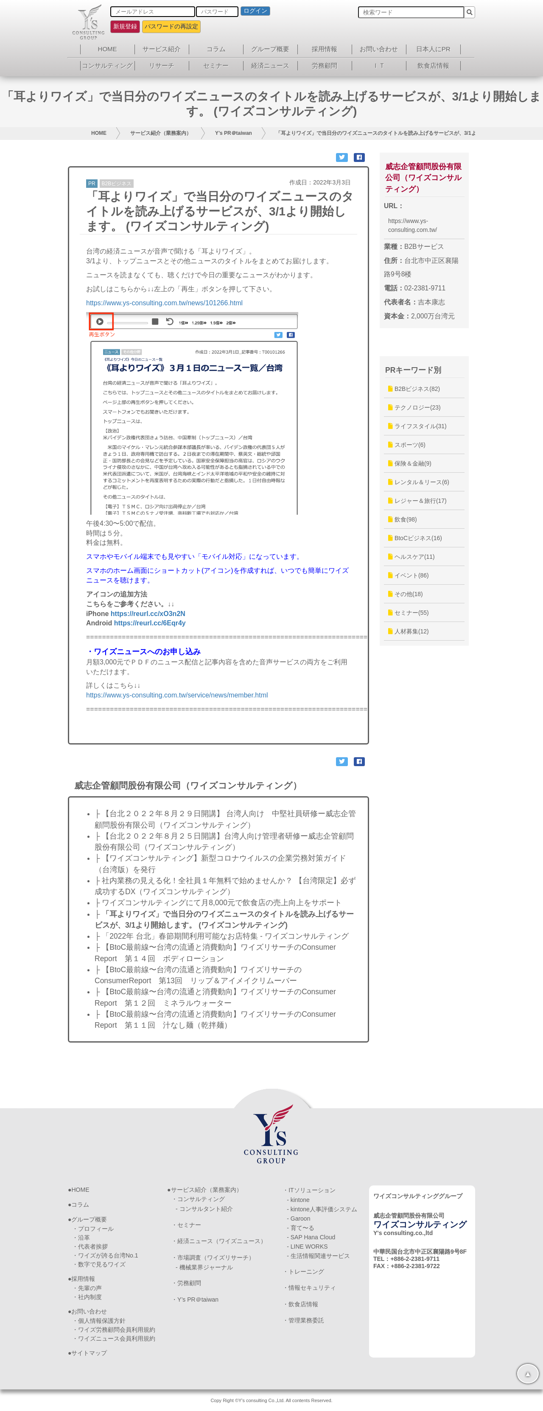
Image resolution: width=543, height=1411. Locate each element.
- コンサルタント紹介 (204, 1208)
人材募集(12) (408, 631)
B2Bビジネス (117, 184)
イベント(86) (408, 575)
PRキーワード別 (413, 370)
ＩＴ (378, 65)
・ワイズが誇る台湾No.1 (105, 1255)
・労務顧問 (186, 1283)
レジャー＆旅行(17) (417, 500)
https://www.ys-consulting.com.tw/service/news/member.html (177, 695)
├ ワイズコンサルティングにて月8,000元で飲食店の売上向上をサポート (218, 902)
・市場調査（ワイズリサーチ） (213, 1257)
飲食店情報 (433, 65)
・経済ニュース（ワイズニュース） (218, 1241)
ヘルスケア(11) (411, 556)
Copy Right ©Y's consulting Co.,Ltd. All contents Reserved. (271, 1400)
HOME (107, 49)
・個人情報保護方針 (99, 1320)
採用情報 (324, 49)
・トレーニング (303, 1271)
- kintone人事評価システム (322, 1209)
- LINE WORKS (307, 1246)
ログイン (255, 10)
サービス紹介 (162, 49)
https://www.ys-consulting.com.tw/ (412, 225)
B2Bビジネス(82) (414, 388)
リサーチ (161, 65)
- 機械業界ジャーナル (204, 1267)
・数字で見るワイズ (99, 1264)
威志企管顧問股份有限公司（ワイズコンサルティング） (423, 177)
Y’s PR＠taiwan (233, 133)
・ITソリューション (309, 1190)
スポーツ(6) (406, 444)
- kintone (298, 1199)
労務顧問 (324, 65)
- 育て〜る (300, 1227)
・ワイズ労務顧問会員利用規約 (113, 1329)
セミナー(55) (408, 612)
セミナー (216, 65)
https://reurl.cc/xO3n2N (148, 613)
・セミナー (186, 1224)
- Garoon (298, 1218)
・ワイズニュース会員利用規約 (113, 1338)
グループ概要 (270, 49)
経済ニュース (270, 65)
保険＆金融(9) (409, 463)
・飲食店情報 (300, 1304)
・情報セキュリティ (309, 1287)
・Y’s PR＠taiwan (194, 1299)
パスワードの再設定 (171, 26)
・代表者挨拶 (90, 1246)
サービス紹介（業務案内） (160, 133)
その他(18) (405, 594)
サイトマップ (89, 1353)
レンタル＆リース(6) (418, 482)
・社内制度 (87, 1297)
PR (91, 184)
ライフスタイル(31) (417, 426)
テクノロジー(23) (414, 407)
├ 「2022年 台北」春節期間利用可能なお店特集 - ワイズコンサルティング (222, 936)
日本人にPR (433, 49)
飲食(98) (402, 519)
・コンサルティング (198, 1199)
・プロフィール (93, 1228)
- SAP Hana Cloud (311, 1237)
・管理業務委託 (303, 1320)
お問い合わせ (379, 49)
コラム (216, 49)
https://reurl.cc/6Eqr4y (150, 623)
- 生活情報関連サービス (318, 1255)
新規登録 (125, 26)
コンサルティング (107, 65)
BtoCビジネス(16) (415, 538)
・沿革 (81, 1237)
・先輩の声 (87, 1288)
